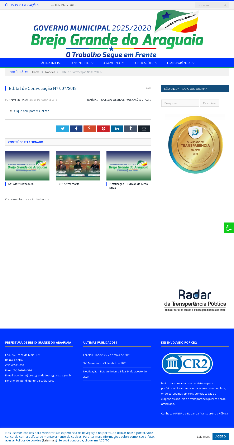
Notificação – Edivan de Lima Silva (104, 371)
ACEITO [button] (220, 436)
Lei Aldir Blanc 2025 (63, 5)
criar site (186, 383)
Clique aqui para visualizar (31, 111)
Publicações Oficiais (138, 99)
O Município (80, 63)
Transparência (178, 63)
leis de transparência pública (199, 399)
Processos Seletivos (111, 99)
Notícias (92, 99)
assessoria (206, 388)
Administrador (20, 99)
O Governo (111, 63)
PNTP (178, 413)
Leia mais (49, 440)
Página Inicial (50, 63)
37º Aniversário (69, 184)
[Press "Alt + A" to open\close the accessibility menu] (229, 227)
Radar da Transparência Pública (207, 413)
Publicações (143, 63)
